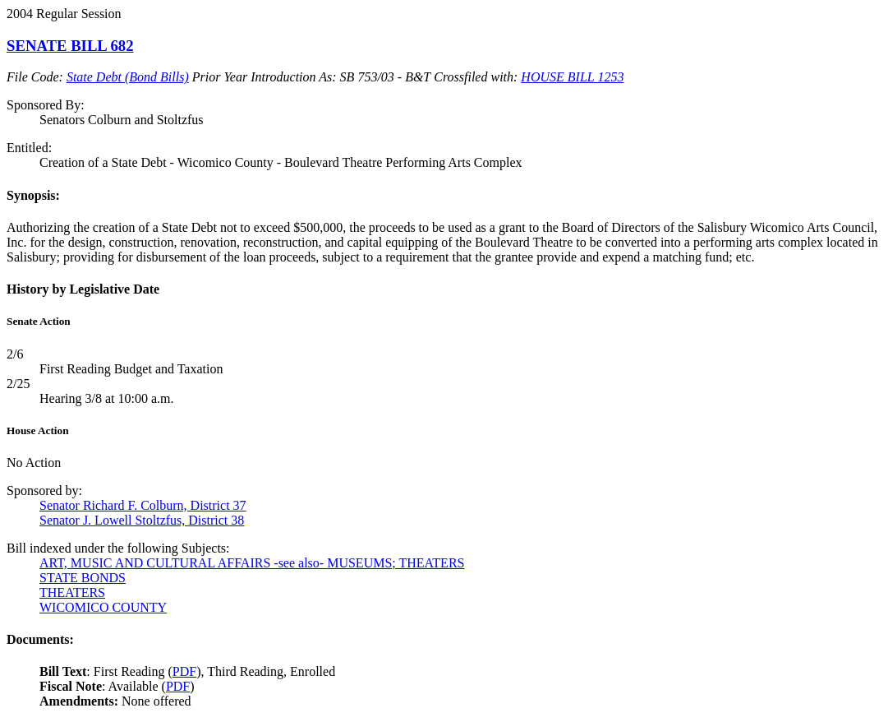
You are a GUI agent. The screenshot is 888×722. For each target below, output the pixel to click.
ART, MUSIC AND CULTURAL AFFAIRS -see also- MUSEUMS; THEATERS (251, 563)
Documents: (40, 639)
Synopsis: (33, 195)
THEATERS (72, 592)
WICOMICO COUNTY (103, 607)
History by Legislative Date (83, 289)
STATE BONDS (82, 578)
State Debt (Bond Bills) (128, 77)
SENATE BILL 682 (70, 45)
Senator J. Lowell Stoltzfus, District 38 (141, 520)
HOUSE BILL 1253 (572, 77)
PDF (184, 671)
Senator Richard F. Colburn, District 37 (142, 505)
